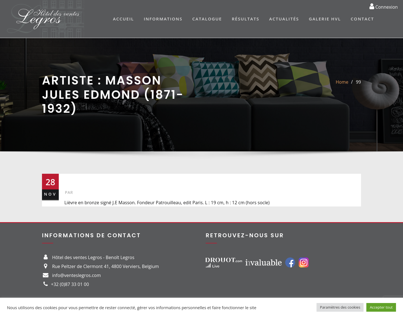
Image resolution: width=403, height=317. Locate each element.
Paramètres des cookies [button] (340, 307)
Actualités (284, 19)
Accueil (123, 19)
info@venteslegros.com (76, 275)
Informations (163, 19)
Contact (362, 19)
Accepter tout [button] (381, 307)
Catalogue (207, 19)
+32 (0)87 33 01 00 (70, 284)
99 (358, 82)
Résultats (245, 19)
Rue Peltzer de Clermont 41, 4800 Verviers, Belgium (105, 266)
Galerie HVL (325, 19)
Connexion (383, 6)
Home (342, 82)
